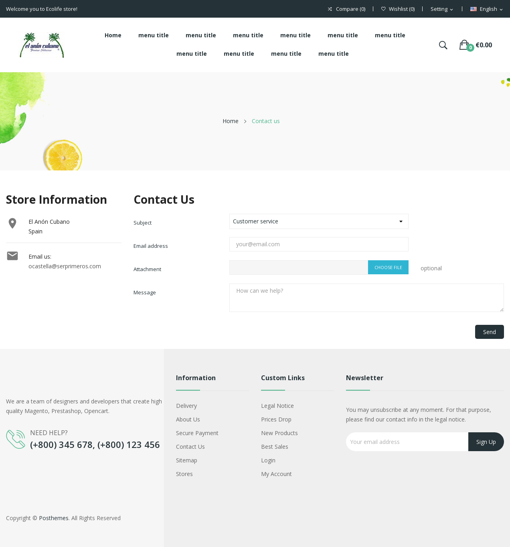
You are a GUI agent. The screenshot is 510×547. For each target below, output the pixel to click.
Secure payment (197, 433)
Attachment (147, 269)
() (398, 9)
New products (279, 433)
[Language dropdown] (487, 9)
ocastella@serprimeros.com (64, 266)
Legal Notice (277, 405)
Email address (151, 245)
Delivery (186, 405)
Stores (184, 474)
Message (145, 292)
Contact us (190, 446)
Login (268, 460)
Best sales (274, 446)
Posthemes (54, 518)
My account (276, 474)
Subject (143, 222)
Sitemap (186, 460)
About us (188, 419)
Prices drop (276, 419)
